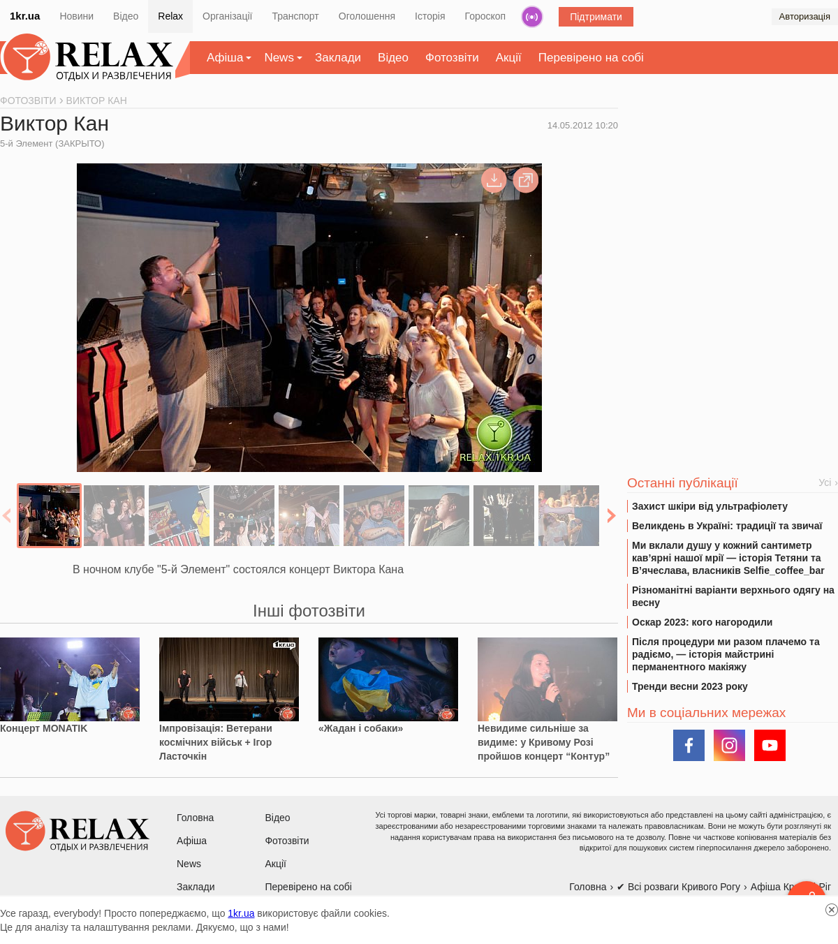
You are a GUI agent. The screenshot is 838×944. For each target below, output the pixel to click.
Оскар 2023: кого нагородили (702, 622)
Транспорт (295, 16)
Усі (824, 482)
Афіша (225, 57)
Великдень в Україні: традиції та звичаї (727, 525)
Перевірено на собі (591, 57)
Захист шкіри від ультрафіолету (710, 506)
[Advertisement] (732, 203)
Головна (195, 817)
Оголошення (367, 16)
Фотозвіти (452, 57)
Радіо (532, 17)
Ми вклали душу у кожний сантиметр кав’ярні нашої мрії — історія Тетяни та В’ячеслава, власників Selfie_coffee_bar (728, 558)
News (279, 57)
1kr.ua (25, 16)
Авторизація (804, 16)
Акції (509, 57)
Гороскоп (485, 16)
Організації (227, 16)
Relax (170, 16)
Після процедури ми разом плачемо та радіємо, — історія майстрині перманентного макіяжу (726, 654)
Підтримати (596, 16)
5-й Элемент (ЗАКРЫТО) (52, 143)
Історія (430, 16)
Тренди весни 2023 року (690, 686)
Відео (125, 16)
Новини (76, 16)
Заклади (338, 57)
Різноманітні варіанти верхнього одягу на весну (733, 596)
